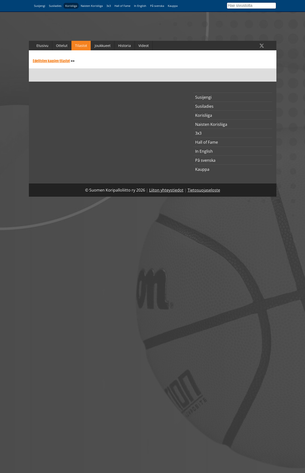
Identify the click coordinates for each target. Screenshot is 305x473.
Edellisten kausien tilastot (51, 61)
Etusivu (42, 45)
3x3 (108, 6)
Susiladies (55, 6)
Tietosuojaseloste (204, 190)
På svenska (157, 6)
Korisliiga (71, 6)
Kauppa (173, 6)
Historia (124, 45)
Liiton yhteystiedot (166, 190)
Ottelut (62, 45)
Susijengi (39, 6)
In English (140, 6)
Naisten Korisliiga (92, 6)
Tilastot (81, 45)
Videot (143, 45)
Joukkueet (103, 45)
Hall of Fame (122, 6)
